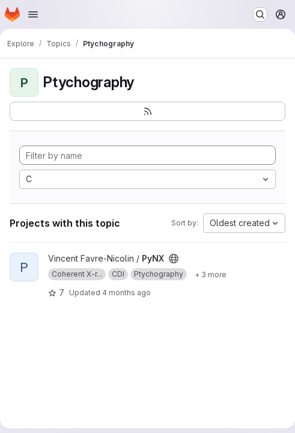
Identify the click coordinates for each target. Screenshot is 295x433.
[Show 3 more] (210, 274)
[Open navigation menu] (33, 14)
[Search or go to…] (260, 14)
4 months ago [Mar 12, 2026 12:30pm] (126, 292)
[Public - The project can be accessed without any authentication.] (173, 258)
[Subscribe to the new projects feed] (147, 111)
